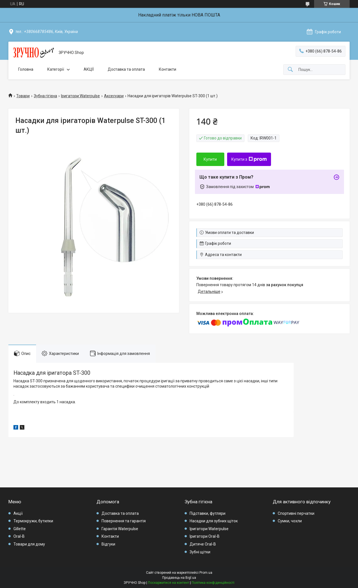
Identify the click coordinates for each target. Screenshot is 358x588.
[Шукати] (290, 69)
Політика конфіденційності (213, 583)
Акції (18, 513)
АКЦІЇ (89, 69)
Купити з (249, 159)
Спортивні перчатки (296, 513)
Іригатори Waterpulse (80, 96)
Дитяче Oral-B (203, 544)
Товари (23, 96)
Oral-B (19, 536)
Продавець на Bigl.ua (179, 578)
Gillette (19, 529)
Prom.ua (205, 573)
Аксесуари (114, 96)
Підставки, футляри (207, 513)
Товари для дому (29, 544)
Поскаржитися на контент (168, 583)
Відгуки (108, 544)
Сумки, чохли (290, 521)
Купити (210, 159)
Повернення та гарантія (124, 521)
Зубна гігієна (45, 96)
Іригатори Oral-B (205, 536)
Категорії (55, 69)
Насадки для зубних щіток (214, 521)
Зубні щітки (200, 552)
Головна (25, 69)
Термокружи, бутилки (33, 521)
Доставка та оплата (126, 69)
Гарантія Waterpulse (120, 529)
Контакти (167, 69)
